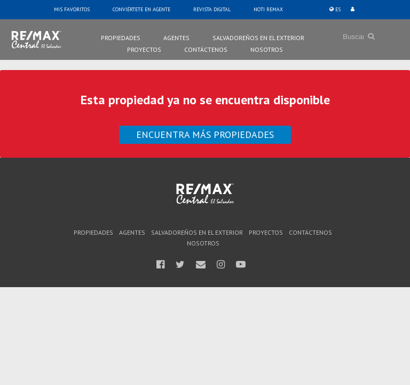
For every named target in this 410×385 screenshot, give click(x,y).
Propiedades (120, 38)
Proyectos (144, 49)
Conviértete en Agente (141, 9)
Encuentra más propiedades (205, 134)
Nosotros (266, 49)
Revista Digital (212, 9)
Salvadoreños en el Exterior (258, 38)
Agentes (176, 38)
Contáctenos (205, 49)
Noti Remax (268, 9)
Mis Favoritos (72, 9)
